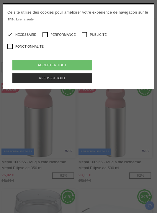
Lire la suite (25, 19)
